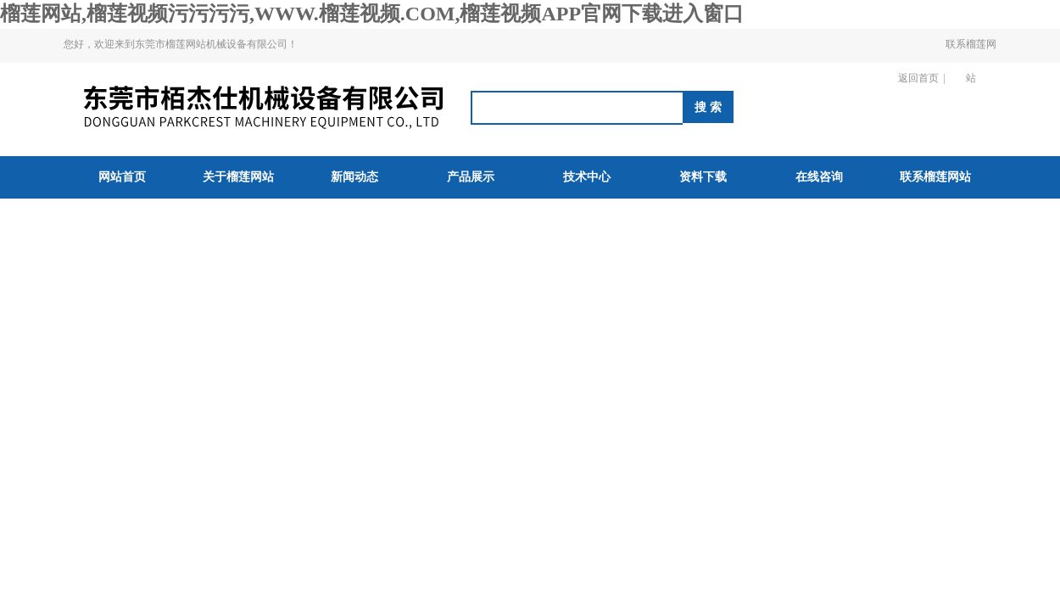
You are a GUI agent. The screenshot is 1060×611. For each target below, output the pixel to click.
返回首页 (918, 78)
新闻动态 (354, 177)
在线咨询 (819, 177)
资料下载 (703, 177)
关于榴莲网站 (238, 177)
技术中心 (587, 177)
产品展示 (470, 177)
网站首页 (122, 177)
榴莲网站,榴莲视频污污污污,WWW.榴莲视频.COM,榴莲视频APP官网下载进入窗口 (372, 14)
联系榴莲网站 (971, 61)
